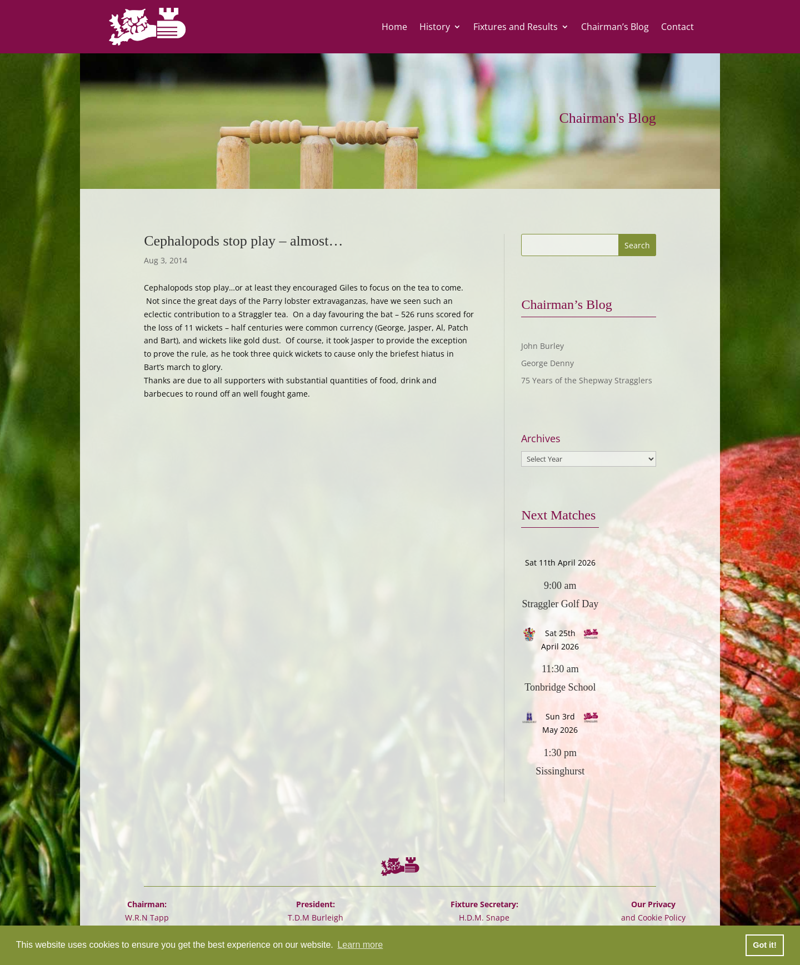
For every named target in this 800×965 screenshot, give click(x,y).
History (434, 27)
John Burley (542, 346)
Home (394, 27)
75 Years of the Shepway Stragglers (586, 380)
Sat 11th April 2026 (560, 562)
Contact (677, 27)
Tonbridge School (560, 687)
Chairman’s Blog (615, 27)
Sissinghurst (560, 771)
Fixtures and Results (515, 27)
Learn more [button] (360, 944)
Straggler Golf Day (560, 603)
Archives (541, 438)
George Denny (547, 363)
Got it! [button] (764, 945)
